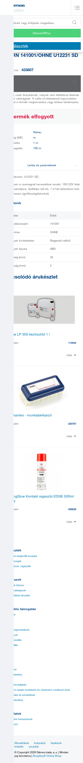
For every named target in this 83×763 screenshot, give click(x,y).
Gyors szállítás (10, 645)
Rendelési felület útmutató (16, 595)
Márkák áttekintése (12, 700)
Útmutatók (7, 619)
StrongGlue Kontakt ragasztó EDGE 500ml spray (40, 498)
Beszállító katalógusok (14, 590)
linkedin (19, 746)
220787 (72, 423)
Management (9, 669)
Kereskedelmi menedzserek (17, 719)
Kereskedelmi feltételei (14, 684)
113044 (72, 342)
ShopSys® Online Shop (47, 755)
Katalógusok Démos (13, 585)
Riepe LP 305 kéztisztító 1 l (28, 334)
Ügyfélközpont (10, 724)
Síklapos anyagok (11, 561)
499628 (72, 509)
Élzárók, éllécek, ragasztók (16, 566)
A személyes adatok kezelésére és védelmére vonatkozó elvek (36, 689)
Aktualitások (21, 743)
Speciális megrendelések (15, 629)
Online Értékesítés (12, 640)
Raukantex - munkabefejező (29, 415)
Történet (6, 664)
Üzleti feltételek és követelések (18, 695)
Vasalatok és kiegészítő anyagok (19, 556)
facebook (56, 743)
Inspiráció (40, 743)
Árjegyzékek (8, 614)
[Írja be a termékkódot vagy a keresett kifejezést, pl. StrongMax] (41, 22)
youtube (34, 746)
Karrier (6, 679)
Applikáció (8, 624)
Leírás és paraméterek (52, 165)
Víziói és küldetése (12, 674)
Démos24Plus (41, 33)
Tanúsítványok (10, 634)
